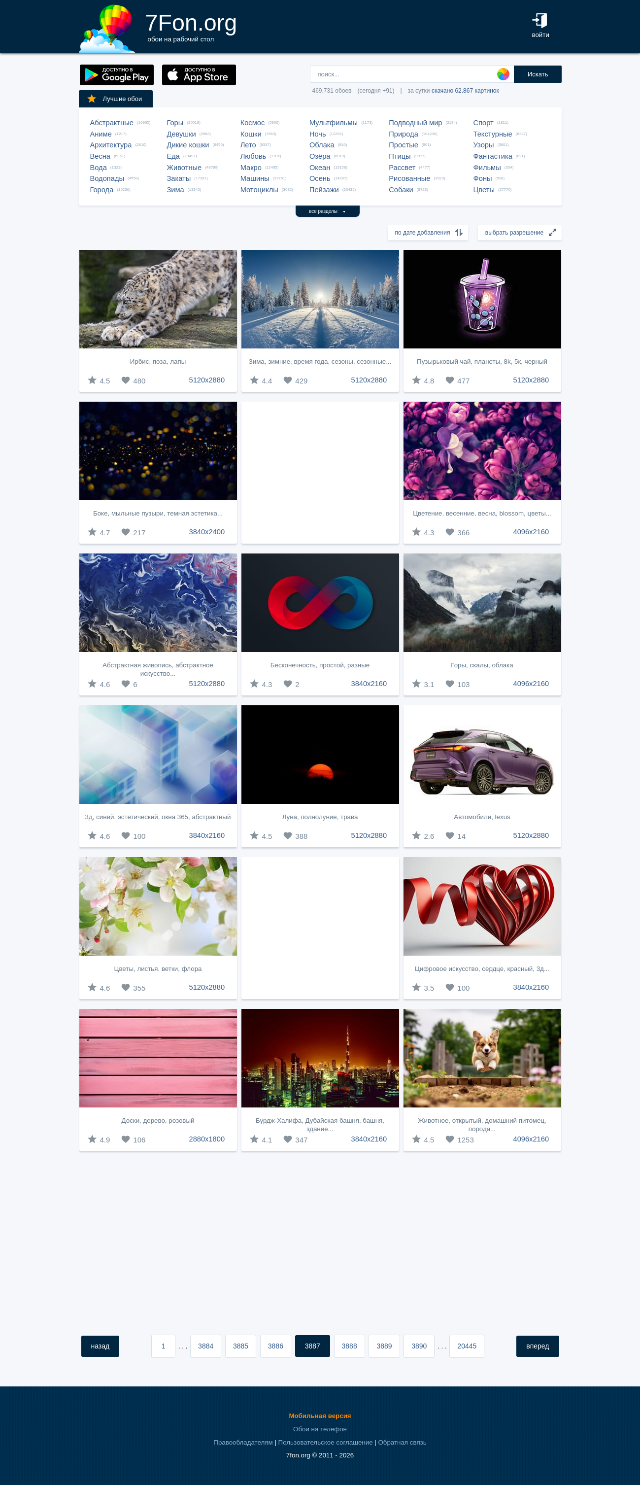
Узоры (483, 145)
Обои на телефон (320, 1429)
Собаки (401, 190)
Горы (175, 123)
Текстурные (492, 134)
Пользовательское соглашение (325, 1442)
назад (100, 1346)
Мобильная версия (320, 1416)
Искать (538, 74)
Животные (184, 168)
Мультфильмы (333, 123)
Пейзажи (324, 190)
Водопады (107, 178)
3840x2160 (369, 684)
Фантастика (492, 156)
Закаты (179, 178)
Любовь (253, 156)
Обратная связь (402, 1442)
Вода (98, 168)
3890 (419, 1346)
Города (102, 190)
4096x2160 (531, 532)
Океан (319, 168)
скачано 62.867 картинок (465, 90)
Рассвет (402, 168)
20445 (466, 1346)
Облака (322, 145)
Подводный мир (415, 123)
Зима (175, 190)
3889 (384, 1346)
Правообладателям (242, 1442)
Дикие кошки (188, 145)
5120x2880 (207, 380)
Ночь (317, 134)
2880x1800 (207, 1139)
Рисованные (409, 178)
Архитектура (111, 145)
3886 (275, 1346)
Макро (251, 168)
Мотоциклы (259, 190)
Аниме (101, 134)
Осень (320, 178)
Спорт (483, 123)
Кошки (251, 134)
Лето (248, 145)
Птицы (399, 156)
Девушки (181, 134)
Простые (403, 145)
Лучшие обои (114, 98)
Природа (403, 134)
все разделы (327, 211)
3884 (205, 1346)
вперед (537, 1346)
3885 (240, 1346)
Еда (173, 156)
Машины (254, 178)
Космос (252, 123)
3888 (349, 1346)
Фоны (482, 178)
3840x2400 (207, 532)
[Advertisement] (320, 473)
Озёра (320, 156)
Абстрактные (112, 123)
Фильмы (487, 168)
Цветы (484, 190)
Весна (100, 156)
